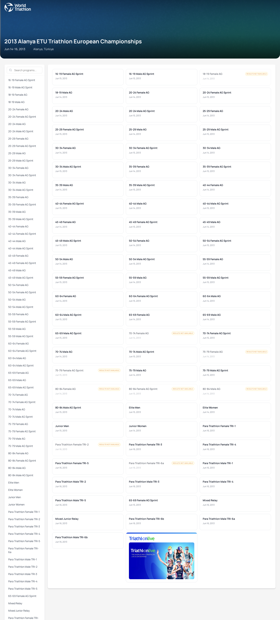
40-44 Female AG (232, 52)
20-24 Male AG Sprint (181, 48)
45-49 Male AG (108, 56)
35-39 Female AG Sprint (161, 52)
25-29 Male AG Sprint (14, 52)
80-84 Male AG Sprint (256, 65)
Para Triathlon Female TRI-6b (242, 73)
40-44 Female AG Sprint (258, 52)
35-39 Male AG (185, 52)
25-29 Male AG (255, 48)
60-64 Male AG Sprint (159, 61)
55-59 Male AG (40, 61)
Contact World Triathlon (17, 259)
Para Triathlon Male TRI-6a (17, 77)
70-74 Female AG (251, 61)
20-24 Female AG (109, 48)
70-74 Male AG (40, 65)
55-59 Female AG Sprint (16, 61)
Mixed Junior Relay (213, 73)
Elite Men (8, 69)
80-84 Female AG (183, 65)
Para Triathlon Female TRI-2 (115, 69)
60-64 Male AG (137, 61)
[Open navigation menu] (4, 11)
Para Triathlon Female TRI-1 (81, 69)
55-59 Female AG (251, 56)
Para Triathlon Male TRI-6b (49, 77)
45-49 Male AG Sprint (130, 56)
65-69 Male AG (204, 61)
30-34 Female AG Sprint (64, 52)
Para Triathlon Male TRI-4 (109, 73)
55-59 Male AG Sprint (63, 61)
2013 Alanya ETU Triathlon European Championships (74, 24)
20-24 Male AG (159, 48)
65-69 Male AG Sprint (227, 61)
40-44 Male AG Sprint (33, 56)
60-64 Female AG (87, 61)
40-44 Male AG (11, 56)
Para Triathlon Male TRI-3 (78, 73)
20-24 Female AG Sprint (135, 48)
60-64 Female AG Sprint (113, 61)
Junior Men (39, 69)
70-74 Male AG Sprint (63, 65)
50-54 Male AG (204, 56)
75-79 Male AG (137, 65)
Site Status (59, 259)
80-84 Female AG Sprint (209, 65)
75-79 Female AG (87, 65)
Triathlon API (42, 259)
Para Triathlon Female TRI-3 (149, 69)
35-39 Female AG (135, 52)
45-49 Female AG (57, 56)
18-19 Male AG (88, 48)
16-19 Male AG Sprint (43, 48)
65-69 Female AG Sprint (170, 73)
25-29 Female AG (205, 48)
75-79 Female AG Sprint (113, 65)
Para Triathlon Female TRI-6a (251, 69)
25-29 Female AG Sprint (231, 48)
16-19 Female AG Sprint (16, 48)
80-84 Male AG (233, 65)
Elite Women (23, 69)
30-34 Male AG (88, 52)
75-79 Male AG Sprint (159, 65)
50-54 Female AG (154, 56)
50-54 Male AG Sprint (227, 56)
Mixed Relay (193, 73)
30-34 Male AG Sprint (111, 52)
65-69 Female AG (183, 61)
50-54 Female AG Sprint (180, 56)
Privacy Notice (104, 259)
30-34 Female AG (38, 52)
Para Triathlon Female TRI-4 (182, 69)
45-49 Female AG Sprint (84, 56)
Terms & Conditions (81, 259)
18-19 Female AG (67, 48)
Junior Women (56, 69)
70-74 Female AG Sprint (16, 65)
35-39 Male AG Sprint (208, 52)
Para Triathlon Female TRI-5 (216, 69)
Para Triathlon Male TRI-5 (140, 73)
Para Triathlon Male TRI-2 (48, 73)
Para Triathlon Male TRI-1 (17, 73)
